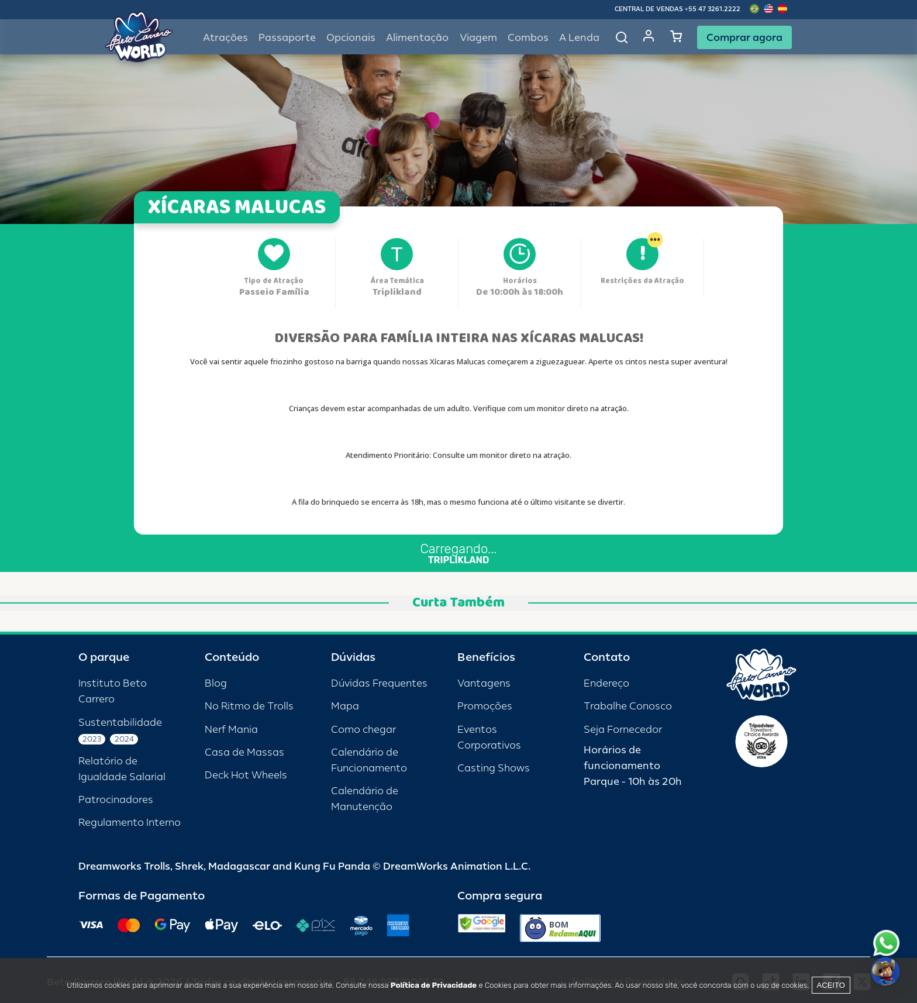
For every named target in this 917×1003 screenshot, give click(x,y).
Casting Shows (493, 768)
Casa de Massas (244, 752)
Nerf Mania (231, 729)
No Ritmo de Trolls (249, 706)
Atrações (225, 37)
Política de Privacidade (434, 985)
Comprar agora (744, 37)
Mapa (345, 706)
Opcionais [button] (350, 37)
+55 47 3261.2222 (712, 9)
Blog (216, 683)
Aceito (831, 985)
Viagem (478, 37)
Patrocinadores (115, 799)
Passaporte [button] (287, 37)
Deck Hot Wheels (246, 775)
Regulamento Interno (129, 822)
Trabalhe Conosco (628, 706)
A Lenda (579, 37)
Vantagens (484, 683)
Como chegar (363, 729)
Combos (528, 37)
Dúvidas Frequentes (379, 683)
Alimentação (417, 37)
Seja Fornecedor (623, 729)
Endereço (606, 683)
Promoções (484, 706)
